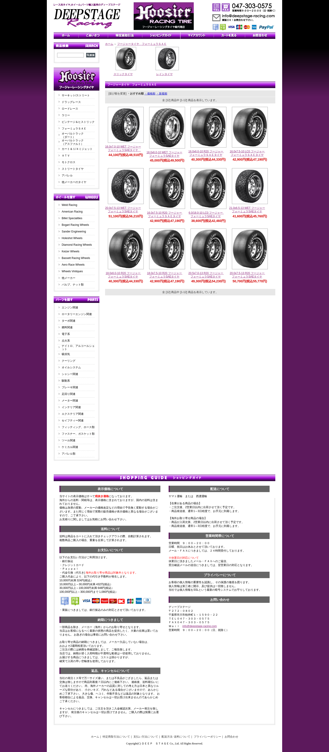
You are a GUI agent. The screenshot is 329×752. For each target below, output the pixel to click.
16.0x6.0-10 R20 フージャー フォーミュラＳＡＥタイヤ (207, 153)
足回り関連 (68, 394)
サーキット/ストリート (76, 95)
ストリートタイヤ (73, 168)
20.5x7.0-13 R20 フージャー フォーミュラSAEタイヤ (207, 275)
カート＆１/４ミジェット (77, 149)
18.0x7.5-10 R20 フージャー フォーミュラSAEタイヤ (165, 275)
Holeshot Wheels (72, 238)
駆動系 (66, 380)
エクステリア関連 (73, 413)
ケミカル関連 (70, 447)
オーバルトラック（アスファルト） (73, 142)
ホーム (109, 44)
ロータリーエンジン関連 (77, 314)
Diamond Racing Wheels (77, 244)
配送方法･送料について (176, 736)
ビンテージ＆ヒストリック (78, 122)
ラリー (67, 115)
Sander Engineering (74, 231)
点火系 (66, 340)
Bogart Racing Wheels (75, 224)
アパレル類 (68, 453)
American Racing (72, 211)
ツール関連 (68, 440)
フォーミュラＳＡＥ (74, 128)
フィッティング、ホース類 (78, 427)
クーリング (68, 360)
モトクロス (68, 162)
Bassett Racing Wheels (76, 258)
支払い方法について (145, 736)
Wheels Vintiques (72, 271)
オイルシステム (71, 367)
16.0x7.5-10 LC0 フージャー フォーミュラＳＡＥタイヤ (248, 153)
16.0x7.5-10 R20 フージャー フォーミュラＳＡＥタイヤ (165, 214)
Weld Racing (69, 205)
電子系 (66, 334)
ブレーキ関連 (70, 387)
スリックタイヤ (123, 74)
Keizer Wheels (70, 251)
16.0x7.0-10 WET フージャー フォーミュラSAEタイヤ (124, 148)
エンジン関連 (70, 307)
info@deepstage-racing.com (199, 626)
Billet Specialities (72, 218)
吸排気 (66, 354)
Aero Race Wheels (73, 264)
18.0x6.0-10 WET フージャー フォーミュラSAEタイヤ (165, 154)
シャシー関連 (70, 374)
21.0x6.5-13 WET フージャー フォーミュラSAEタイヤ (248, 209)
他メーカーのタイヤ (74, 182)
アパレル (67, 175)
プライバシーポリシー (207, 736)
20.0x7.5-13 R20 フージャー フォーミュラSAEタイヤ (248, 275)
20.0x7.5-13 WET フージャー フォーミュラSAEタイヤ (124, 209)
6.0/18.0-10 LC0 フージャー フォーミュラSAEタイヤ (207, 214)
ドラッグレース (71, 102)
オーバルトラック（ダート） (73, 135)
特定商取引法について (116, 736)
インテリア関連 (71, 407)
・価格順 (149, 93)
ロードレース (70, 108)
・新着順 (161, 93)
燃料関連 (67, 327)
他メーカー (68, 278)
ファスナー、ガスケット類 (78, 433)
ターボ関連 (68, 320)
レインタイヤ (164, 74)
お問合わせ (231, 736)
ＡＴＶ (66, 155)
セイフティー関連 (73, 420)
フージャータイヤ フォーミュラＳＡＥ (142, 44)
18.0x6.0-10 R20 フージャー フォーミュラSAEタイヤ (124, 275)
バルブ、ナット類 (73, 284)
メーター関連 (70, 400)
